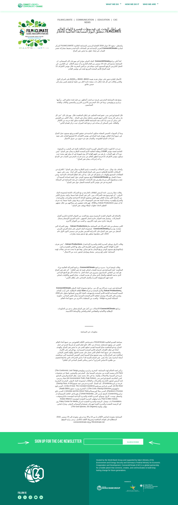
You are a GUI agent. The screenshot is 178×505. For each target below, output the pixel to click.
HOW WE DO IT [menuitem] (132, 4)
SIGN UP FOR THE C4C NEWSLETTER (58, 442)
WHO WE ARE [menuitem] (150, 4)
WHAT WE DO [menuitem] (113, 4)
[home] (31, 5)
